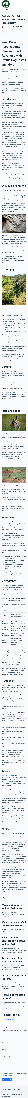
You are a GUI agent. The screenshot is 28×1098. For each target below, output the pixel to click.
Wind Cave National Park (8, 775)
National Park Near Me (18, 26)
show (10, 32)
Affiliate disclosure (6, 1089)
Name (4, 1035)
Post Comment (7, 1079)
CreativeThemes (6, 1096)
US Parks (5, 9)
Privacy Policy (16, 1089)
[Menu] (25, 5)
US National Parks (9, 1019)
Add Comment (6, 1057)
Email (3, 1042)
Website (4, 1049)
